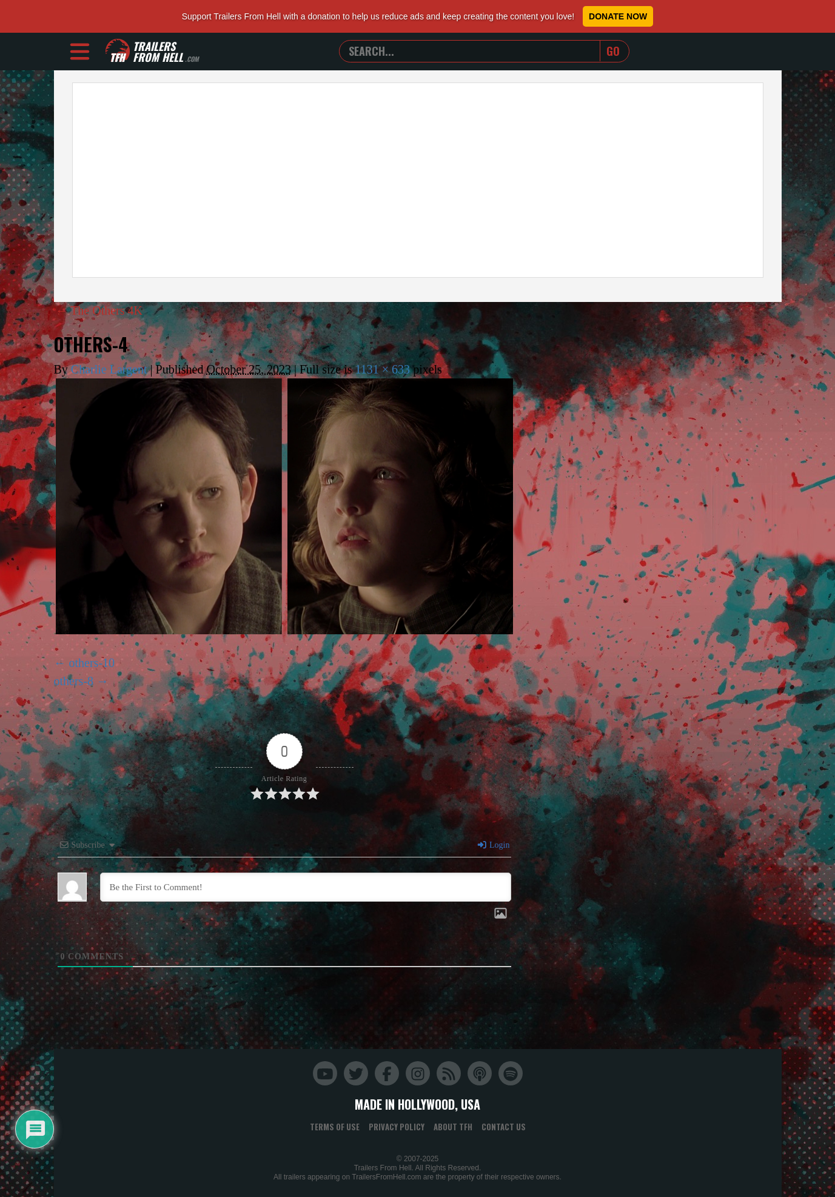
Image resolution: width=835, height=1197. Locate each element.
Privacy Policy (396, 1127)
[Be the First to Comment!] (305, 887)
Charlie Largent (109, 369)
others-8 (74, 681)
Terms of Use (335, 1127)
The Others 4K (99, 310)
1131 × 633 (383, 369)
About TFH (453, 1127)
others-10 (92, 662)
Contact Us (503, 1127)
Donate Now (618, 16)
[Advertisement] (418, 180)
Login (493, 845)
